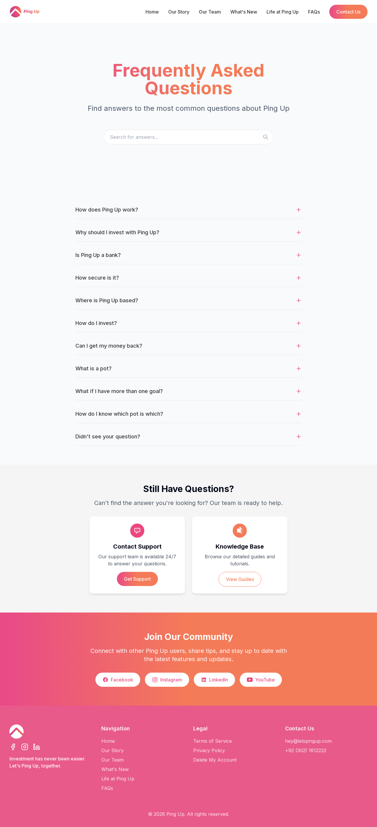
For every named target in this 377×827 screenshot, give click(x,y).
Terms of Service (212, 741)
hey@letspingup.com (308, 741)
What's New (243, 12)
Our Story (178, 12)
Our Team (210, 12)
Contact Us (348, 12)
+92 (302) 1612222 (305, 750)
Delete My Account (215, 760)
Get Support (137, 579)
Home (152, 12)
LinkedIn (214, 680)
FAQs (314, 12)
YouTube (261, 680)
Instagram (167, 680)
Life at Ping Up (283, 12)
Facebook (117, 680)
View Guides (240, 579)
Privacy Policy (209, 750)
